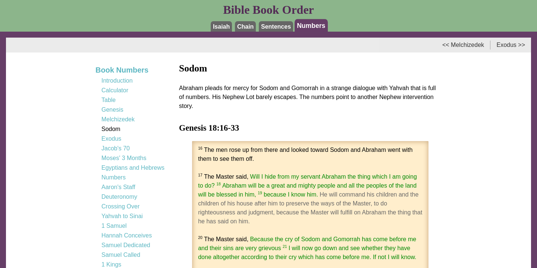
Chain (245, 26)
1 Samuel (114, 226)
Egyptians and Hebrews (132, 168)
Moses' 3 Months (123, 158)
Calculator (114, 90)
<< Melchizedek (463, 45)
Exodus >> (511, 45)
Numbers (311, 25)
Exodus (111, 138)
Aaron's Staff (118, 187)
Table (108, 100)
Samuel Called (120, 255)
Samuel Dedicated (125, 245)
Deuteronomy (119, 197)
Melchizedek (118, 119)
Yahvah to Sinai (122, 216)
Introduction (117, 80)
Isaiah (221, 26)
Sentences (276, 26)
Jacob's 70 (115, 148)
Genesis (112, 109)
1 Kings (111, 264)
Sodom (110, 129)
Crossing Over (120, 206)
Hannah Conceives (126, 235)
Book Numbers (121, 70)
